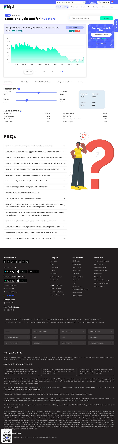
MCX (19, 390)
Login (92, 2)
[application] (44, 51)
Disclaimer (39, 319)
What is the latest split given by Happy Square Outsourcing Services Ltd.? (31, 221)
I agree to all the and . (101, 39)
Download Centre (100, 267)
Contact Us (54, 280)
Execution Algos (78, 277)
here (13, 390)
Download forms (10, 322)
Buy (72, 31)
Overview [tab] (7, 82)
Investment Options (101, 270)
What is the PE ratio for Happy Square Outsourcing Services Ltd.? (28, 175)
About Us (54, 261)
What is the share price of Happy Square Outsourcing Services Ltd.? (29, 146)
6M (44, 71)
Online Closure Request (92, 319)
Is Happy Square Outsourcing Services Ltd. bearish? (23, 198)
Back (8, 15)
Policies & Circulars (27, 319)
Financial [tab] (24, 82)
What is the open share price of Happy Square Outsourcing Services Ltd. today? (33, 152)
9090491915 (10, 310)
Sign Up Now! (101, 44)
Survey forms (23, 322)
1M (36, 71)
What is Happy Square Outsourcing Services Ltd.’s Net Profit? (26, 187)
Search (106, 18)
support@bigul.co (12, 292)
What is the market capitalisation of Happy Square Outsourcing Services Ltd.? (32, 169)
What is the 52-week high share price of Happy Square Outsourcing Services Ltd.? (34, 158)
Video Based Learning (101, 280)
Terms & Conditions (11, 319)
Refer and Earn (56, 289)
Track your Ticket (51, 319)
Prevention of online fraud (86, 322)
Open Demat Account (101, 261)
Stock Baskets (77, 293)
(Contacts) (29, 364)
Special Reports (99, 286)
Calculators (98, 274)
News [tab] (80, 82)
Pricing (95, 7)
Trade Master (77, 264)
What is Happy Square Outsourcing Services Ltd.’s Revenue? (26, 181)
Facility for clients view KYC (39, 322)
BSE (27, 390)
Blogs (52, 264)
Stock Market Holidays (101, 283)
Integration (54, 267)
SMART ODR (64, 319)
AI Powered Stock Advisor (81, 289)
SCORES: (62, 398)
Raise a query (10, 295)
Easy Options (77, 270)
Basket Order (77, 286)
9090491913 (10, 289)
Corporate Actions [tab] (64, 82)
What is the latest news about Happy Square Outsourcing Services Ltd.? (31, 238)
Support (104, 7)
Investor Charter (76, 319)
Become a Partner (57, 292)
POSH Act (101, 322)
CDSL (36, 390)
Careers (53, 274)
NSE (10, 390)
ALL (61, 71)
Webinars (97, 277)
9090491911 (9, 303)
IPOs (74, 283)
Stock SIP (76, 280)
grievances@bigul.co (17, 388)
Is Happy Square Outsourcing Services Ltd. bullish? (23, 193)
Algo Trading (98, 264)
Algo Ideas (76, 274)
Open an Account (103, 2)
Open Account (116, 26)
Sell (78, 31)
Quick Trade (77, 267)
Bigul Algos (76, 261)
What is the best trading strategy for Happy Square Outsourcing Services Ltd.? (33, 227)
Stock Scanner (77, 296)
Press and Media (56, 277)
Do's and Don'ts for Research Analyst (63, 322)
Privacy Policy (105, 39)
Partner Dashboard (57, 295)
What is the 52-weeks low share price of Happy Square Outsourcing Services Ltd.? (34, 163)
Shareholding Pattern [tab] (43, 82)
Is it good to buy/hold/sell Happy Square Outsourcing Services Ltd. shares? (31, 233)
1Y (52, 71)
